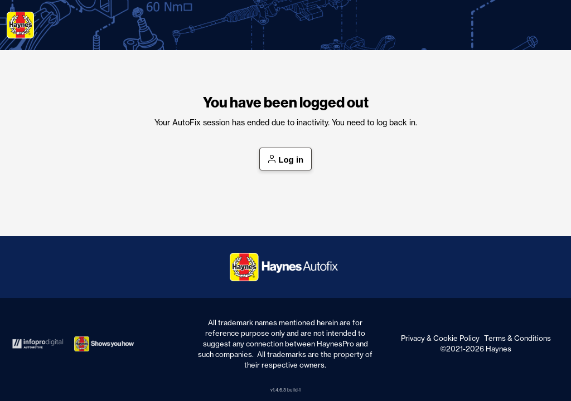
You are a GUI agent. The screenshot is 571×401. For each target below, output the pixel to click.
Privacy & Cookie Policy (440, 338)
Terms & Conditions (517, 338)
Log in (286, 160)
